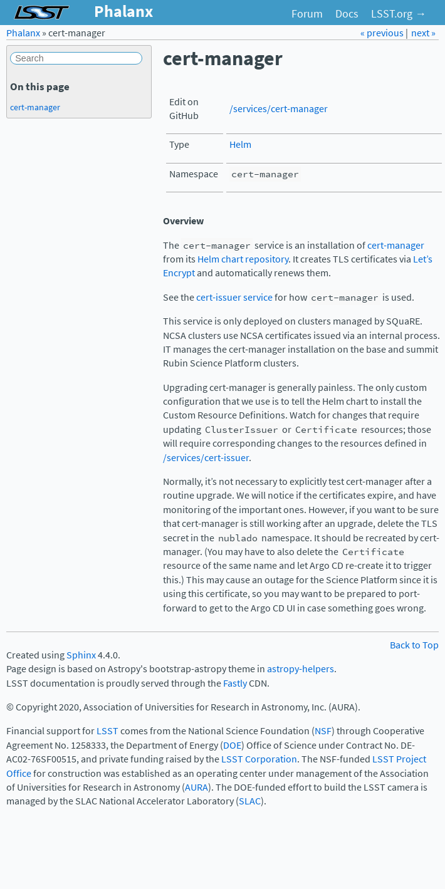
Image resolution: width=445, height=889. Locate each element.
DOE (232, 745)
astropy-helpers (300, 668)
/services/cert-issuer (206, 457)
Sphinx (81, 655)
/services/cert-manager (278, 108)
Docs (347, 13)
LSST (107, 730)
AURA (196, 787)
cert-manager (395, 245)
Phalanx (23, 32)
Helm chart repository (242, 259)
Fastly (235, 683)
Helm (240, 144)
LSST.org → (398, 13)
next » (423, 32)
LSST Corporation (259, 759)
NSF (323, 730)
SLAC (250, 801)
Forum (307, 13)
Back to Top (414, 645)
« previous (383, 32)
